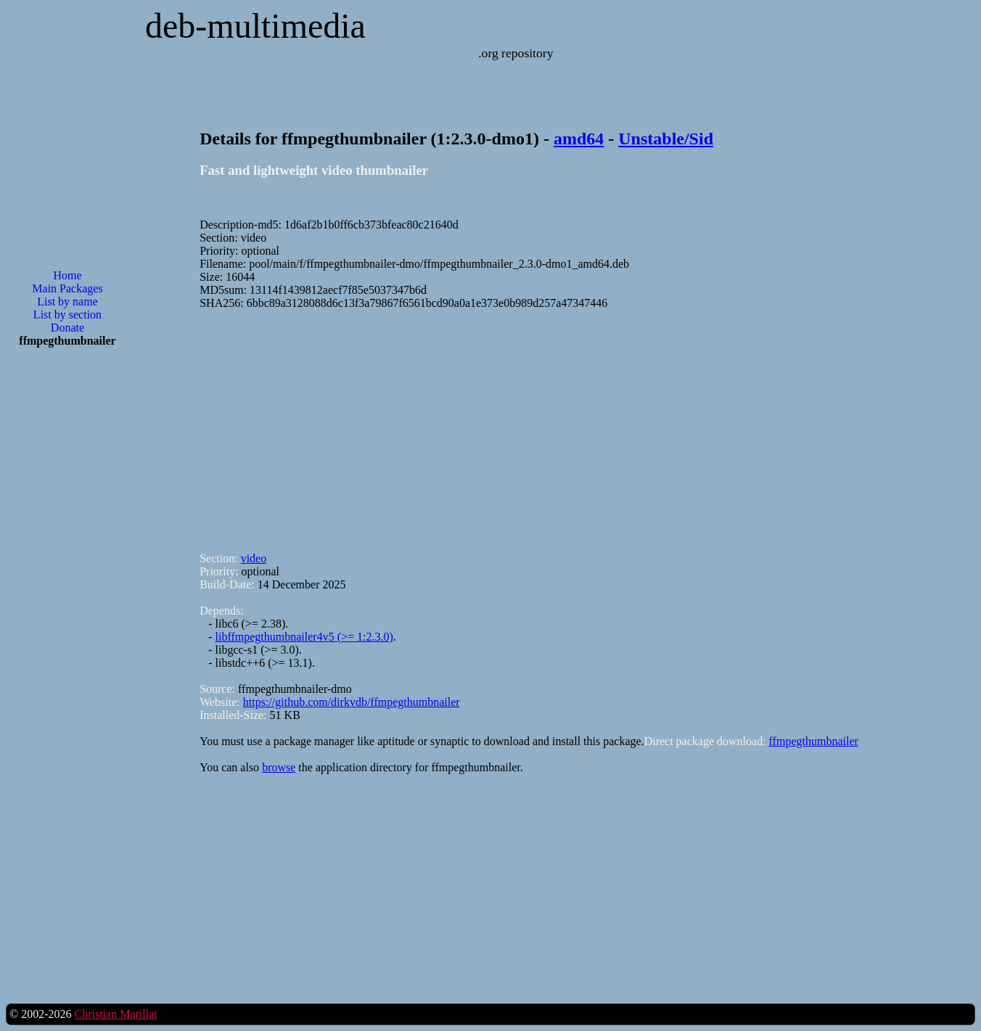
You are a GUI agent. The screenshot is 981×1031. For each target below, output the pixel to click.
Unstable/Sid (665, 138)
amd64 (579, 138)
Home (67, 275)
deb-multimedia (255, 26)
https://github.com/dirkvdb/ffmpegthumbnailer (351, 702)
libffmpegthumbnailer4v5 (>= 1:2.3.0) (304, 636)
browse (278, 767)
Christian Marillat (115, 1014)
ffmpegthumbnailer (813, 741)
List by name (67, 301)
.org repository (515, 53)
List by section (67, 314)
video (254, 558)
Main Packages (67, 288)
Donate (67, 327)
